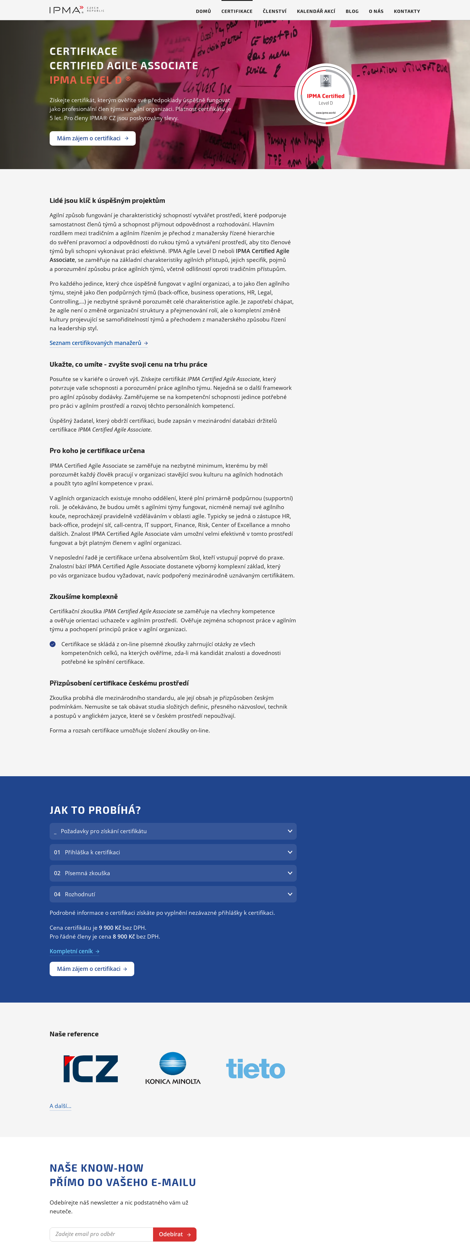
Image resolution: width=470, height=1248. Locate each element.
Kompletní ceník (71, 951)
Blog (352, 11)
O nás (376, 11)
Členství (275, 11)
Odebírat (171, 1234)
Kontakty (407, 11)
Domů (203, 11)
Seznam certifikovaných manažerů (95, 343)
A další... (60, 1106)
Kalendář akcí (316, 11)
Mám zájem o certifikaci (92, 138)
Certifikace (237, 11)
